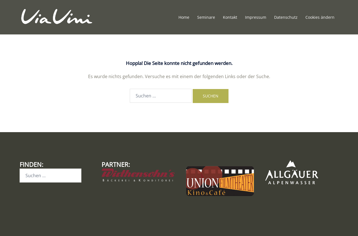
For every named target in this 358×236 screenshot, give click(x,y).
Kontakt (230, 17)
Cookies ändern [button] (320, 17)
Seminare (206, 17)
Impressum (255, 17)
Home (183, 17)
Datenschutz (286, 17)
